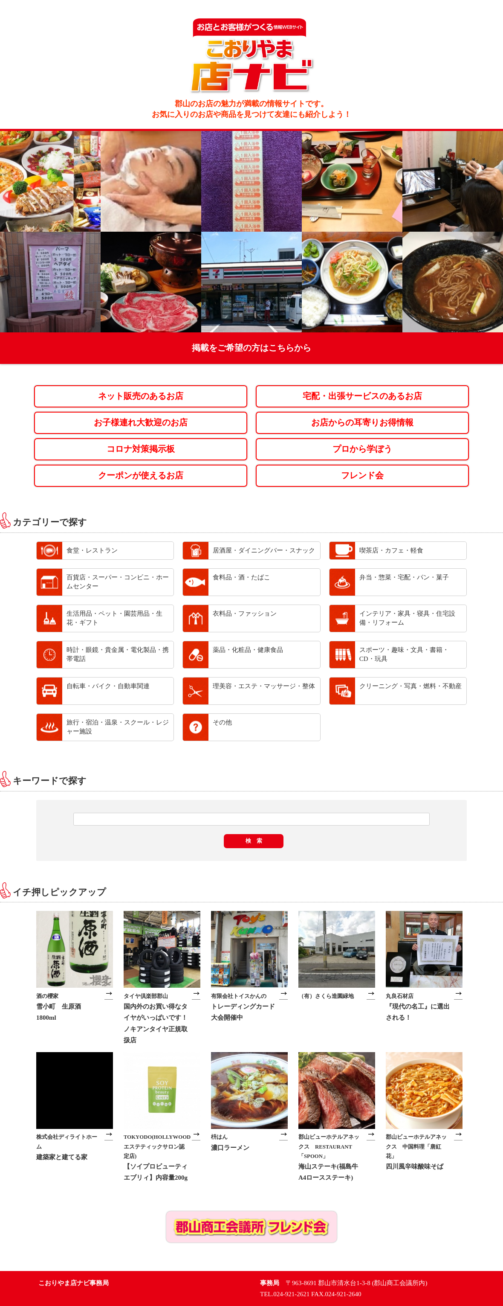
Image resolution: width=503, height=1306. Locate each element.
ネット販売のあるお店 (140, 396)
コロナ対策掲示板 (141, 449)
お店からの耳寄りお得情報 (362, 422)
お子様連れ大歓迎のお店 (141, 422)
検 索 (254, 841)
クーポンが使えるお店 (140, 475)
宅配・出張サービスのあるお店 (362, 396)
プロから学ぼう (362, 449)
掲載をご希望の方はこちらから (251, 347)
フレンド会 (362, 475)
